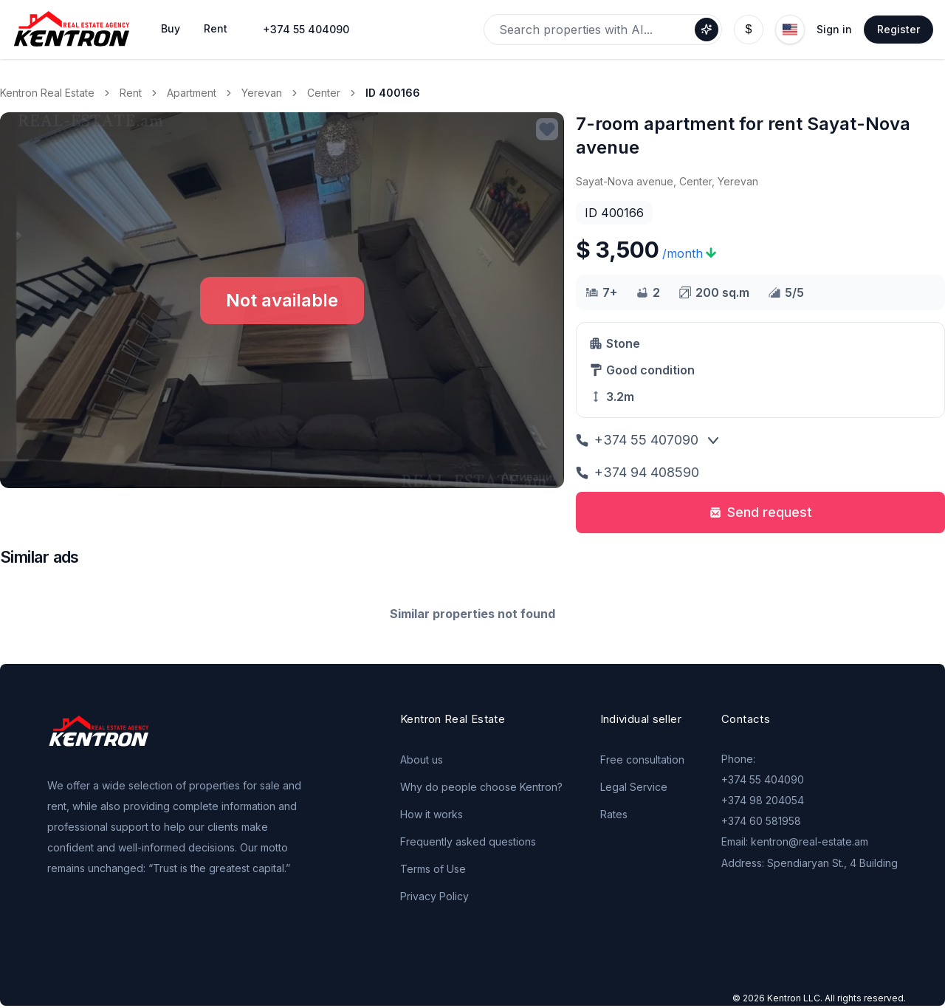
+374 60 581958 (761, 821)
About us (421, 759)
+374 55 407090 (637, 440)
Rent (131, 92)
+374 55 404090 (306, 29)
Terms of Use (433, 869)
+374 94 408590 (637, 472)
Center (323, 92)
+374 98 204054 (762, 800)
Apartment (191, 92)
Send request (760, 512)
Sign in (834, 29)
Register (898, 29)
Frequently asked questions (468, 841)
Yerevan (261, 92)
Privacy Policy (434, 896)
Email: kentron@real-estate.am (794, 841)
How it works (431, 814)
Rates (614, 814)
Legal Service (633, 787)
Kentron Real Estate (47, 92)
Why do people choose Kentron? (481, 787)
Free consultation (642, 759)
